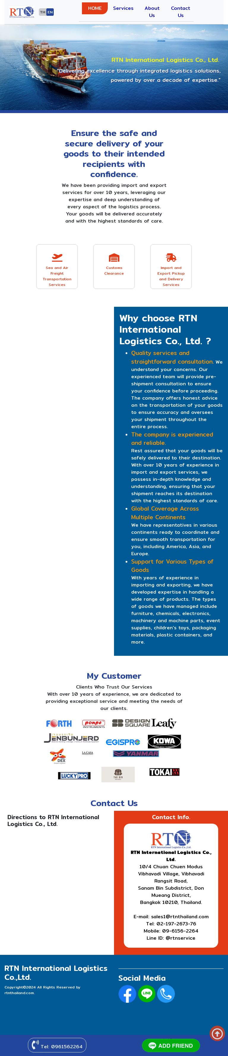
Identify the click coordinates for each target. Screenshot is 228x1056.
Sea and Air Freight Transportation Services (57, 271)
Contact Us (180, 11)
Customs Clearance (114, 265)
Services (123, 8)
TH (42, 12)
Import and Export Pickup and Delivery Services (171, 271)
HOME (95, 8)
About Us (152, 11)
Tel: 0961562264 (57, 1045)
